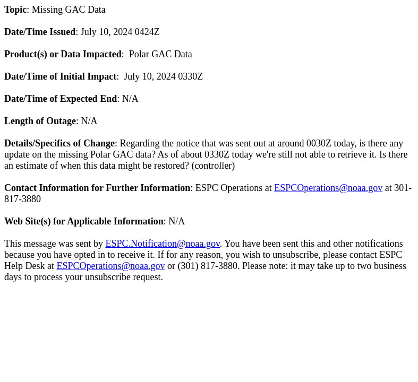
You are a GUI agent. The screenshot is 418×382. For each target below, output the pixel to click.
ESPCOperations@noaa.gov (328, 188)
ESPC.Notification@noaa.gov (162, 243)
